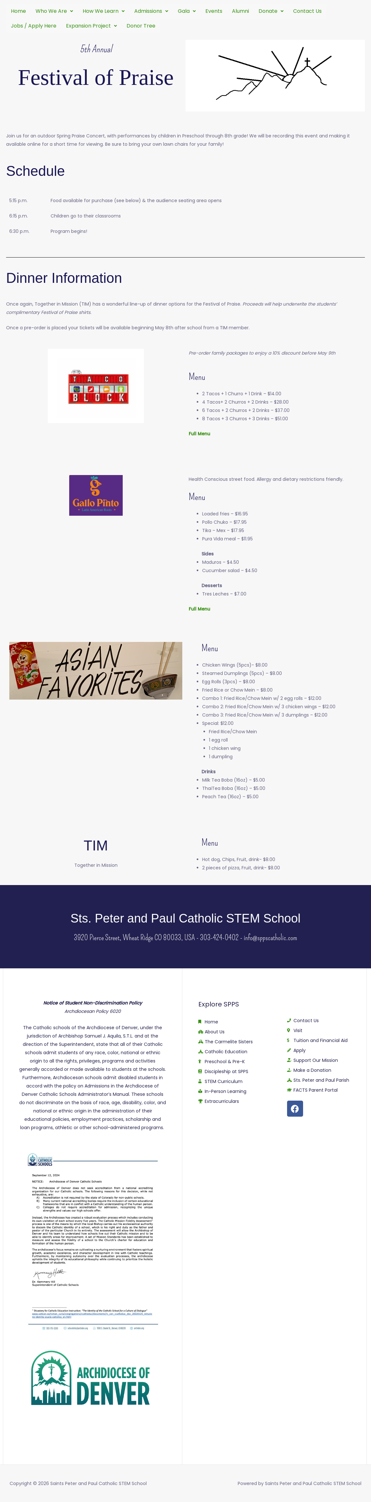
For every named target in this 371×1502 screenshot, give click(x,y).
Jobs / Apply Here (33, 25)
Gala (187, 11)
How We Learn (104, 11)
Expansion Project (91, 25)
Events (213, 11)
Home (18, 11)
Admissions (151, 11)
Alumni (240, 11)
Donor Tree (141, 25)
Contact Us (307, 11)
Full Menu (199, 434)
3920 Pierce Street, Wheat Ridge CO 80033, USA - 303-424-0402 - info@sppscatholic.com (185, 937)
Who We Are (54, 11)
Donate (271, 11)
